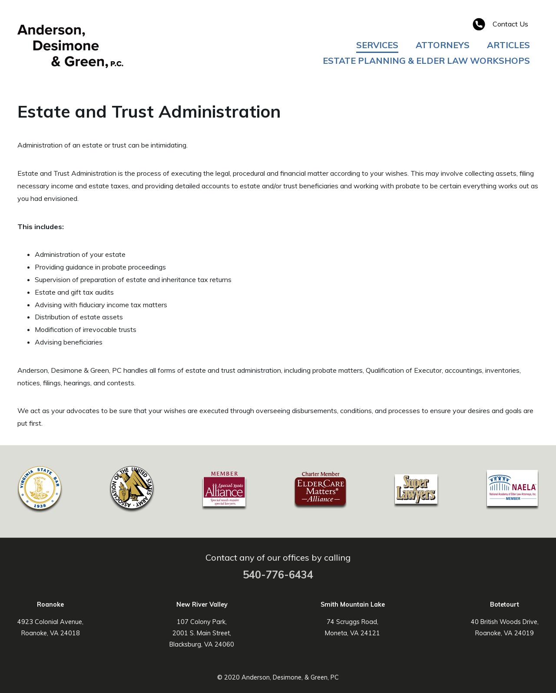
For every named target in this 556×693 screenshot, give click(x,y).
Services (377, 44)
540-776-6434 (278, 574)
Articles (508, 44)
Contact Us (510, 24)
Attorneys (443, 44)
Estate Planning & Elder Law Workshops (426, 60)
